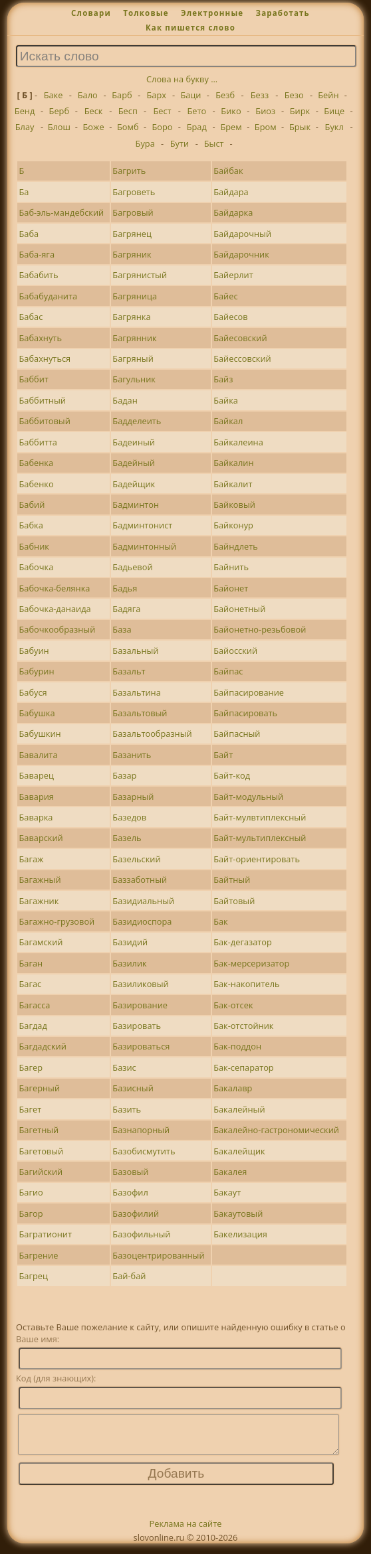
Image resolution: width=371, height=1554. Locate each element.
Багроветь (133, 192)
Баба (29, 234)
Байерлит (233, 275)
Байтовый (234, 901)
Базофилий (135, 1213)
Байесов (230, 317)
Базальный (135, 651)
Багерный (40, 1088)
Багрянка (131, 317)
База (121, 629)
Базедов (129, 817)
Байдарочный (242, 234)
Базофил (130, 1192)
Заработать (283, 13)
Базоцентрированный (158, 1255)
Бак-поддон (237, 1046)
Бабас (31, 317)
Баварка (36, 817)
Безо (294, 95)
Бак (220, 921)
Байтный (231, 880)
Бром (266, 127)
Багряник (131, 254)
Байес (225, 296)
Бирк (300, 111)
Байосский (235, 651)
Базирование (140, 1005)
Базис (124, 1067)
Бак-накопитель (246, 984)
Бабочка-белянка (54, 588)
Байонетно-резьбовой (259, 629)
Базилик (129, 963)
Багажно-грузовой (57, 921)
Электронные (212, 13)
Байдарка (233, 212)
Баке (53, 95)
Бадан (125, 400)
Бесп (128, 111)
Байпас (228, 671)
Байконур (233, 525)
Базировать (136, 1026)
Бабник (34, 546)
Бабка (31, 525)
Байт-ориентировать (256, 859)
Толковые (146, 13)
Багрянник (134, 338)
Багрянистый (139, 275)
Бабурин (37, 671)
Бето (196, 111)
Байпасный (236, 733)
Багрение (39, 1255)
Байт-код (231, 775)
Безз (260, 95)
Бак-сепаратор (243, 1067)
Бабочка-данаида (55, 609)
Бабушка (37, 713)
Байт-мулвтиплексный (259, 817)
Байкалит (232, 484)
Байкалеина (238, 442)
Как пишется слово (190, 28)
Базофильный (141, 1234)
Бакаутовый (238, 1213)
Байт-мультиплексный (259, 838)
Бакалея (230, 1172)
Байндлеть (235, 546)
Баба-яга (37, 254)
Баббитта (38, 442)
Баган (31, 963)
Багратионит (45, 1234)
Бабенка (36, 463)
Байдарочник (241, 254)
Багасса (35, 1005)
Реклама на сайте (186, 1531)
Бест (162, 111)
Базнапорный (141, 1130)
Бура (145, 143)
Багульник (134, 379)
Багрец (33, 1276)
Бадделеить (136, 421)
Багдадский (42, 1046)
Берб (59, 111)
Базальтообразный (151, 733)
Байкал (228, 421)
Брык (299, 127)
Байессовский (242, 358)
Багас (30, 984)
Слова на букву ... (181, 79)
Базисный (132, 1088)
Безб (225, 95)
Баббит (34, 379)
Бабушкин (40, 733)
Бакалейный (239, 1109)
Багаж (31, 859)
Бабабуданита (48, 296)
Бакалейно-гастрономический (276, 1130)
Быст (214, 143)
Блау (25, 127)
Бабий (32, 504)
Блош (59, 127)
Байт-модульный (248, 797)
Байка (225, 400)
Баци (190, 95)
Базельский (136, 859)
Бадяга (126, 609)
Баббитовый (44, 421)
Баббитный (42, 400)
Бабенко (36, 484)
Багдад (33, 1026)
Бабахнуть (40, 338)
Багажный (40, 880)
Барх (156, 95)
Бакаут (227, 1192)
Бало (88, 95)
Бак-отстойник (243, 1026)
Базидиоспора (142, 921)
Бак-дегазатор (242, 942)
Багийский (41, 1172)
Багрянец (132, 234)
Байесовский (240, 338)
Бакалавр (232, 1088)
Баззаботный (139, 880)
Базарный (133, 797)
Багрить (129, 171)
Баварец (36, 775)
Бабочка (36, 567)
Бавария (36, 797)
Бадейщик (133, 484)
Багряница (134, 296)
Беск (93, 111)
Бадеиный (133, 442)
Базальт (128, 671)
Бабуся (33, 692)
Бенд (25, 111)
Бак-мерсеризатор (251, 963)
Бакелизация (240, 1234)
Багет (30, 1109)
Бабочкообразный (57, 629)
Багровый (132, 212)
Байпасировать (245, 713)
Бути (179, 143)
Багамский (41, 942)
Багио (31, 1192)
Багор (31, 1213)
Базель (126, 838)
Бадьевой (132, 567)
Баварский (41, 838)
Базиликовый (140, 984)
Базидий (130, 942)
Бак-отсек (233, 1005)
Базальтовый (139, 713)
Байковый (234, 504)
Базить (126, 1109)
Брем (230, 127)
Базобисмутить (143, 1151)
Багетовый (41, 1151)
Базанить (131, 755)
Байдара (230, 192)
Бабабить (39, 275)
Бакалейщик (239, 1151)
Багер (31, 1067)
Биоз (265, 111)
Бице (334, 111)
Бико (231, 111)
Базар (124, 775)
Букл (334, 127)
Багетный (39, 1130)
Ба (24, 192)
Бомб (128, 127)
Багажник (39, 901)
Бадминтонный (144, 546)
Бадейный (133, 463)
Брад (197, 127)
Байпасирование (248, 692)
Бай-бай (129, 1276)
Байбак (228, 171)
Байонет (230, 588)
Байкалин (233, 463)
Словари (91, 13)
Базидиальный (143, 901)
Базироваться (141, 1046)
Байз (223, 379)
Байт (223, 755)
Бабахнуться (45, 358)
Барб (122, 95)
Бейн (328, 95)
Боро (162, 127)
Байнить (231, 567)
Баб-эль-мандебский (61, 212)
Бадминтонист (142, 525)
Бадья (124, 588)
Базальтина (136, 692)
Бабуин (34, 651)
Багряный (132, 358)
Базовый (130, 1172)
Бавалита (38, 755)
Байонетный (239, 609)
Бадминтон (135, 504)
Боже (93, 127)
